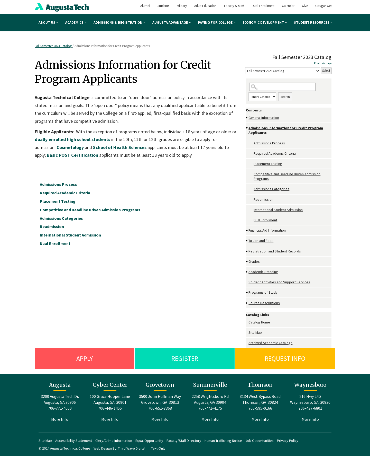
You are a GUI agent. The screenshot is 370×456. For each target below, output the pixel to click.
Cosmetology (71, 147)
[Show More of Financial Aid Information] (247, 230)
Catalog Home (259, 322)
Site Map (255, 332)
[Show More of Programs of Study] (247, 292)
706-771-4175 (210, 408)
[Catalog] (282, 71)
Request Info (285, 358)
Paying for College (217, 22)
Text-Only (158, 448)
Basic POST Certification (72, 155)
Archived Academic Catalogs (270, 342)
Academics (76, 22)
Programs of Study (263, 292)
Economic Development (265, 22)
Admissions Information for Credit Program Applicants (285, 130)
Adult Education (205, 6)
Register (184, 358)
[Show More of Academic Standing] (247, 272)
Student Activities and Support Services (279, 282)
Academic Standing (263, 271)
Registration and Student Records (274, 251)
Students (163, 6)
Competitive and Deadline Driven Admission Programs (287, 176)
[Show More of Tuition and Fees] (247, 241)
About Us (48, 22)
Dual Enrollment (263, 6)
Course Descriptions (264, 303)
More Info (59, 419)
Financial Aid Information (267, 230)
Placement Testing (268, 163)
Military (182, 6)
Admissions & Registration (119, 22)
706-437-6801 (310, 408)
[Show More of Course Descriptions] (247, 303)
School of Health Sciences (120, 147)
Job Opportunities (259, 440)
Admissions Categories (271, 189)
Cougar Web (323, 6)
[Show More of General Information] (247, 118)
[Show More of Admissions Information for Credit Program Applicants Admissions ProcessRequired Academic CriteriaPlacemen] (247, 128)
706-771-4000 (60, 408)
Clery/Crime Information (113, 440)
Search (285, 97)
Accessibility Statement (73, 440)
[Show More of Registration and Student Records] (247, 251)
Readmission (263, 199)
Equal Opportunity (149, 440)
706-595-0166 (260, 408)
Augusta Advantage (171, 22)
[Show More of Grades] (247, 261)
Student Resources (313, 22)
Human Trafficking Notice (223, 440)
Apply (84, 358)
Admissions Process (269, 143)
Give (305, 6)
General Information (263, 117)
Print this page (322, 63)
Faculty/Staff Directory (183, 440)
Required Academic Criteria (275, 153)
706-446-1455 (110, 408)
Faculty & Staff (234, 6)
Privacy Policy (287, 440)
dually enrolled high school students (73, 139)
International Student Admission (278, 209)
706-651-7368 (160, 408)
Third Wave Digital (131, 448)
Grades (254, 261)
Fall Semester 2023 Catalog (53, 46)
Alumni (145, 6)
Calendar (288, 6)
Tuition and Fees (260, 240)
